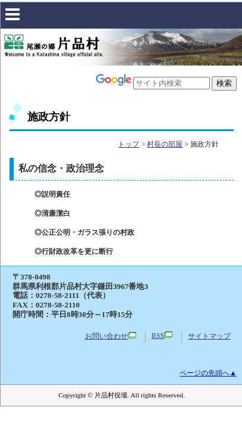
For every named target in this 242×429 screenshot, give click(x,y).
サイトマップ (209, 336)
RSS (162, 335)
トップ (128, 144)
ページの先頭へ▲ (208, 373)
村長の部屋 (165, 144)
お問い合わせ (110, 336)
